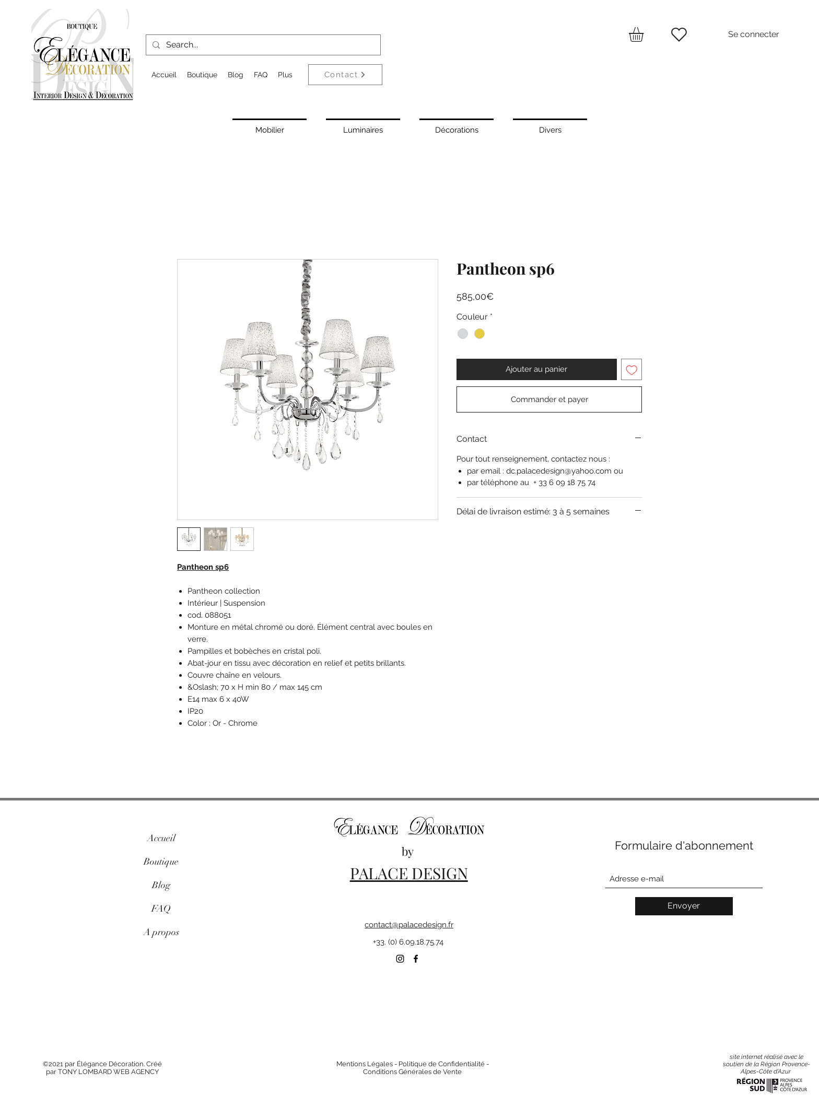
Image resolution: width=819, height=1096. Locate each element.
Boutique (161, 861)
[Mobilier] (269, 129)
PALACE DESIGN (409, 873)
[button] (645, 34)
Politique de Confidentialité (442, 1064)
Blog (161, 885)
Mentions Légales (364, 1064)
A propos (161, 932)
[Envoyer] (684, 906)
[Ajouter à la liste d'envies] (631, 369)
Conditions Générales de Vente (412, 1072)
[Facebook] (416, 958)
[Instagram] (400, 958)
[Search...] (262, 45)
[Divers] (550, 129)
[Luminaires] (363, 129)
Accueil (161, 838)
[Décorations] (456, 129)
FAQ (161, 908)
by (409, 851)
